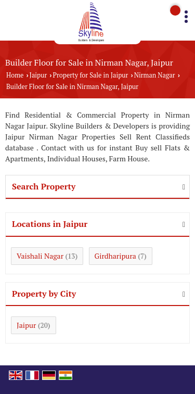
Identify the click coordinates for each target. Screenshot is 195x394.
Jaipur (38, 75)
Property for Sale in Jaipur (90, 75)
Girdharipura (115, 256)
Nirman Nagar (154, 75)
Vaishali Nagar (40, 256)
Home (14, 75)
